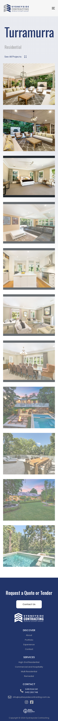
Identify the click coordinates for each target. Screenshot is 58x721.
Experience (29, 644)
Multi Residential (29, 671)
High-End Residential (29, 662)
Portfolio (29, 639)
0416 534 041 (31, 689)
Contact (29, 649)
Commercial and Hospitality (29, 666)
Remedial (29, 676)
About (29, 635)
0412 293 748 (31, 692)
